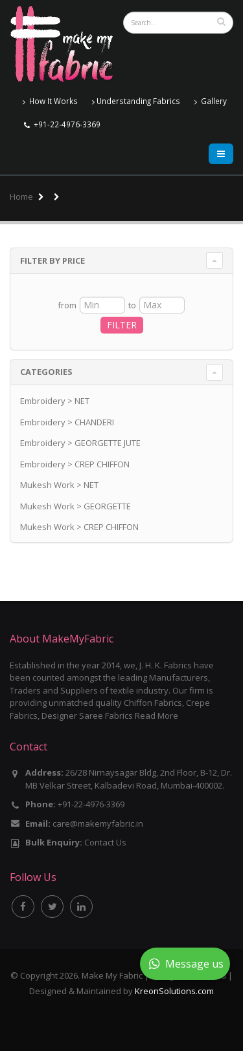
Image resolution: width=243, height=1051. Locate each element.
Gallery (210, 101)
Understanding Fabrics (136, 101)
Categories (46, 371)
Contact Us (105, 842)
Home (21, 196)
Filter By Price (52, 260)
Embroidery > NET (54, 401)
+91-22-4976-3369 (67, 124)
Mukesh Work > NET (59, 485)
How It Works (50, 101)
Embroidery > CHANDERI (67, 422)
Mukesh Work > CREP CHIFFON (79, 527)
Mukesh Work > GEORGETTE (75, 506)
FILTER (122, 325)
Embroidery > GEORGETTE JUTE (80, 443)
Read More (156, 715)
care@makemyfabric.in (97, 823)
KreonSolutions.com (174, 991)
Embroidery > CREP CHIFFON (75, 464)
